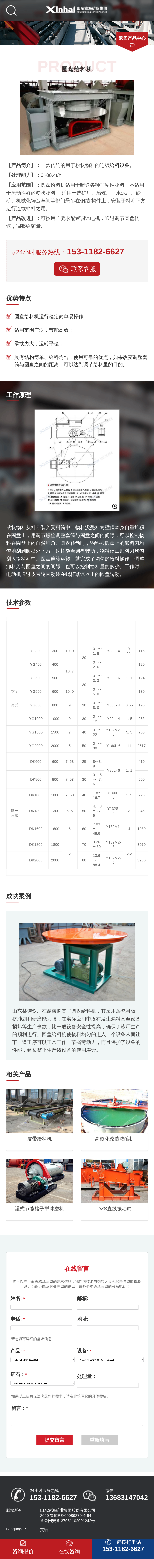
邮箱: (82, 1298)
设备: (84, 1350)
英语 (44, 1531)
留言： (19, 1408)
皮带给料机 (39, 1138)
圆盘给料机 (26, 316)
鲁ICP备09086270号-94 (70, 1517)
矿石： (18, 1374)
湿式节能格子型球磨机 (39, 1208)
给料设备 (119, 165)
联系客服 (77, 269)
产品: (17, 1350)
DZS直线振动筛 (114, 1208)
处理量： (87, 1376)
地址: (82, 1319)
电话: (17, 1319)
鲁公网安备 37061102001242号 (67, 1522)
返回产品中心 (132, 38)
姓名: (17, 1298)
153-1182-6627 (95, 251)
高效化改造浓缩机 (114, 1138)
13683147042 (126, 1499)
